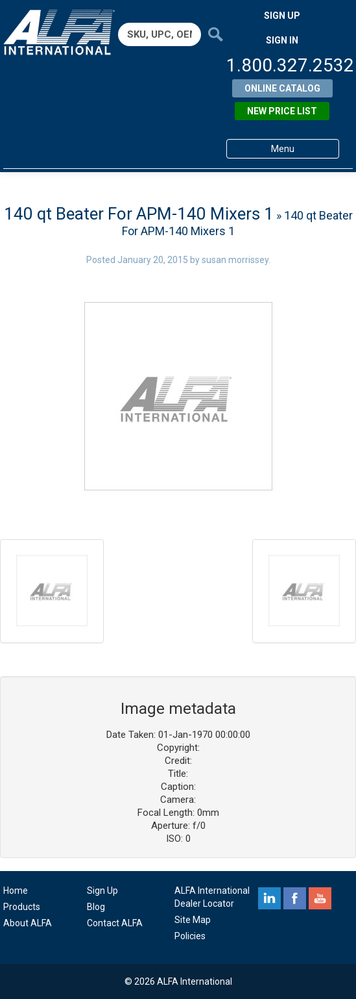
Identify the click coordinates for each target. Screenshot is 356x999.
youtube (320, 898)
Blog (96, 907)
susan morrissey (235, 260)
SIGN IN (282, 40)
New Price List (282, 111)
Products (21, 907)
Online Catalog (282, 88)
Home (15, 890)
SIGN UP (282, 15)
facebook (294, 898)
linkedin (269, 898)
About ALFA (27, 923)
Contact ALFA (115, 923)
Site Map (192, 920)
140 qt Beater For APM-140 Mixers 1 (139, 213)
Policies (190, 936)
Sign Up (102, 890)
